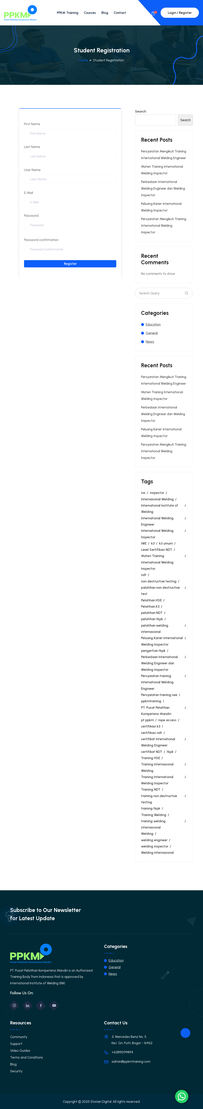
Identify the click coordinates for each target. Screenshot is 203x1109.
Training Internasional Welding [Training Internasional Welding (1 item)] (157, 767)
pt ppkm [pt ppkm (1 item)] (147, 720)
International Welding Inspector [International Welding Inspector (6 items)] (157, 534)
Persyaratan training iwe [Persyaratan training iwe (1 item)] (159, 695)
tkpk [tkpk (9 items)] (170, 752)
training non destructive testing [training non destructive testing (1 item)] (159, 799)
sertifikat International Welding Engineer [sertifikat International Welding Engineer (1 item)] (158, 742)
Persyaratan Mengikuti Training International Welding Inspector (163, 225)
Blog (104, 13)
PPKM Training (67, 13)
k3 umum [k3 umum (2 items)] (166, 543)
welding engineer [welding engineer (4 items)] (154, 840)
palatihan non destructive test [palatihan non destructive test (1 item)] (160, 591)
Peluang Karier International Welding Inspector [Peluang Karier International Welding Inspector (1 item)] (162, 641)
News (150, 342)
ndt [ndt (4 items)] (143, 575)
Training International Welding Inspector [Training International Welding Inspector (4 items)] (157, 780)
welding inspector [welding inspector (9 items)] (154, 846)
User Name (32, 170)
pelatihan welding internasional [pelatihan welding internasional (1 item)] (154, 628)
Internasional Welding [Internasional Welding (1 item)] (157, 499)
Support (16, 1044)
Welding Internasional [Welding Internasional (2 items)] (157, 853)
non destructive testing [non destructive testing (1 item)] (158, 581)
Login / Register (180, 13)
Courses (90, 13)
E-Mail (28, 193)
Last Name (32, 147)
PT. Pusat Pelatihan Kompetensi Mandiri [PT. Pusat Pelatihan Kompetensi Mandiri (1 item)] (156, 711)
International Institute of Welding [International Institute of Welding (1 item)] (159, 508)
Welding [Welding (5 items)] (147, 834)
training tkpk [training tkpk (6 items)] (150, 808)
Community (18, 1037)
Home (83, 60)
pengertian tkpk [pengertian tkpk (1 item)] (153, 651)
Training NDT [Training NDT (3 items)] (150, 789)
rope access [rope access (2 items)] (167, 720)
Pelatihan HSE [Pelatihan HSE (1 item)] (151, 600)
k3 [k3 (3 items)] (153, 543)
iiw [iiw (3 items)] (143, 493)
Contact (120, 13)
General (152, 333)
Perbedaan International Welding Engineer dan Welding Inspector (163, 188)
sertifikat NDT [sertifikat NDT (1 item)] (151, 752)
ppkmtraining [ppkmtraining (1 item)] (151, 701)
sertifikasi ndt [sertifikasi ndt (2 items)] (151, 733)
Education (153, 324)
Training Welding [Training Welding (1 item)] (153, 815)
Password (31, 216)
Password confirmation (41, 240)
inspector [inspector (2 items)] (157, 493)
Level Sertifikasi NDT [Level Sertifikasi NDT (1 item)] (156, 550)
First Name (32, 124)
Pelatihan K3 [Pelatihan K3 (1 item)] (150, 606)
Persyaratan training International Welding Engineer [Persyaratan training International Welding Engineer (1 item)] (157, 682)
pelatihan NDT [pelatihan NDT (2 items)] (152, 613)
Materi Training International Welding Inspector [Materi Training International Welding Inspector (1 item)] (157, 562)
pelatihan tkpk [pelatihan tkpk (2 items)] (152, 619)
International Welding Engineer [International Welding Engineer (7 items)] (157, 521)
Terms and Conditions (26, 1057)
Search (140, 111)
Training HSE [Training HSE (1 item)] (150, 758)
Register (70, 264)
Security (16, 1071)
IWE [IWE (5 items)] (144, 543)
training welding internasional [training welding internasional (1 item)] (153, 824)
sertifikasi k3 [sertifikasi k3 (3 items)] (150, 726)
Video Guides (20, 1051)
